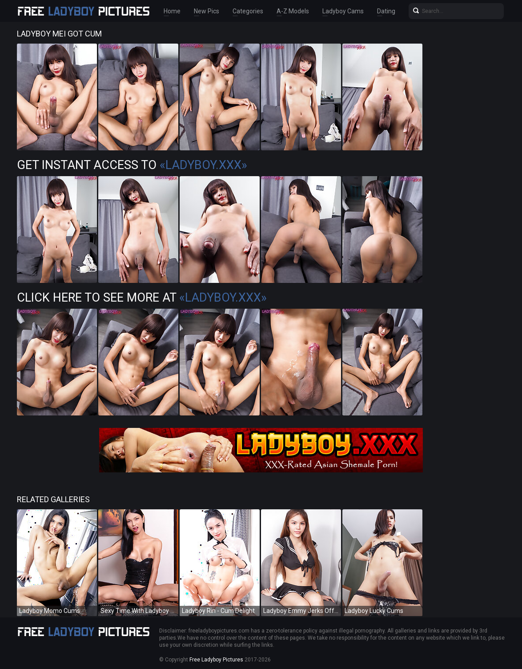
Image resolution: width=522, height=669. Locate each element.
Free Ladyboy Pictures (216, 660)
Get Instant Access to (132, 165)
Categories (248, 11)
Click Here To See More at (142, 297)
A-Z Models (293, 11)
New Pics (206, 11)
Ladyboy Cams (343, 11)
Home (172, 11)
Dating (386, 11)
